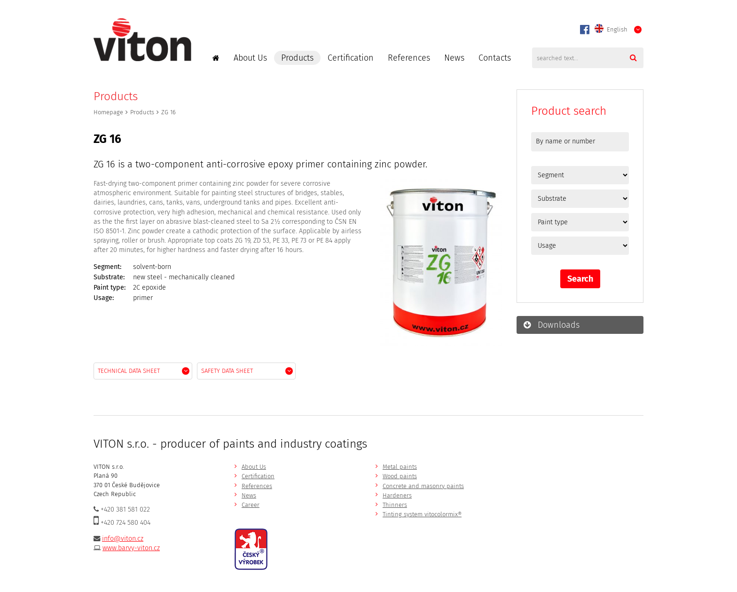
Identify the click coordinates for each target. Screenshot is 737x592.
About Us (250, 58)
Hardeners (397, 495)
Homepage (108, 112)
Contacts (494, 58)
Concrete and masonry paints (423, 485)
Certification (351, 58)
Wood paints (400, 476)
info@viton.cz (122, 539)
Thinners (395, 504)
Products (297, 58)
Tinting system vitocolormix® (422, 514)
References (409, 58)
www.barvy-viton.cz (131, 548)
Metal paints (400, 466)
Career (250, 504)
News (454, 58)
